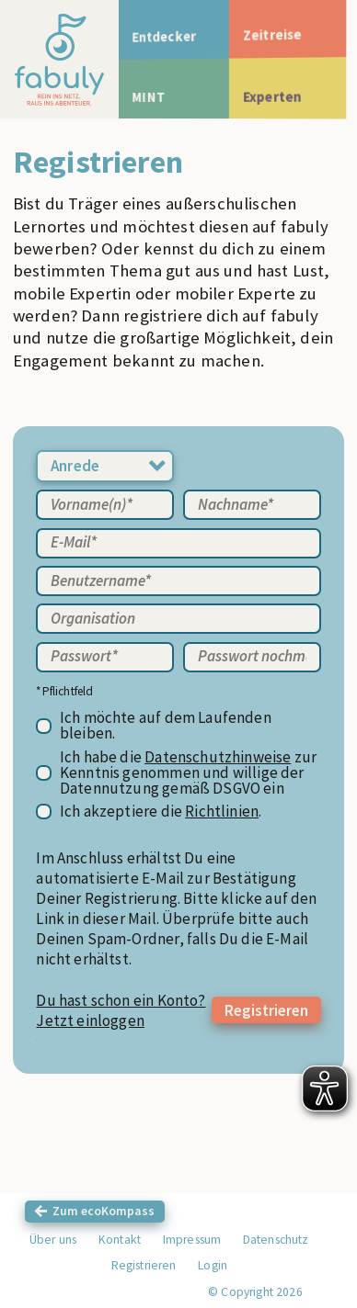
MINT (151, 97)
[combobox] (105, 466)
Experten (282, 97)
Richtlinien (222, 811)
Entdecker (168, 37)
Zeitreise (282, 37)
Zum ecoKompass (103, 1211)
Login (212, 1265)
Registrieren (266, 1010)
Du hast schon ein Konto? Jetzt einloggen (120, 1010)
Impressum (192, 1239)
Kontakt (119, 1239)
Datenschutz (276, 1239)
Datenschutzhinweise (217, 757)
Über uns (52, 1239)
